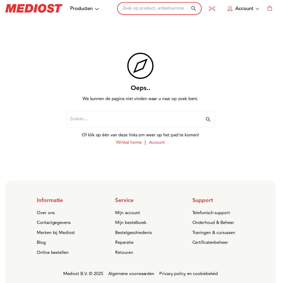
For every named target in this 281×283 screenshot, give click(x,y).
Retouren (124, 252)
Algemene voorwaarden (131, 273)
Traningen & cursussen (213, 232)
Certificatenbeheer (210, 242)
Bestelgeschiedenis (133, 232)
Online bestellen (52, 252)
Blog (41, 242)
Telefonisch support (211, 212)
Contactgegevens (54, 222)
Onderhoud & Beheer (213, 222)
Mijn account (127, 212)
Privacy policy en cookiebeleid (188, 273)
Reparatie (124, 242)
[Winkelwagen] (270, 9)
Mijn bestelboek (130, 222)
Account (157, 142)
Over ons (46, 212)
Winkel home (129, 142)
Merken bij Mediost (56, 232)
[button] (60, 200)
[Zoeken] (193, 8)
